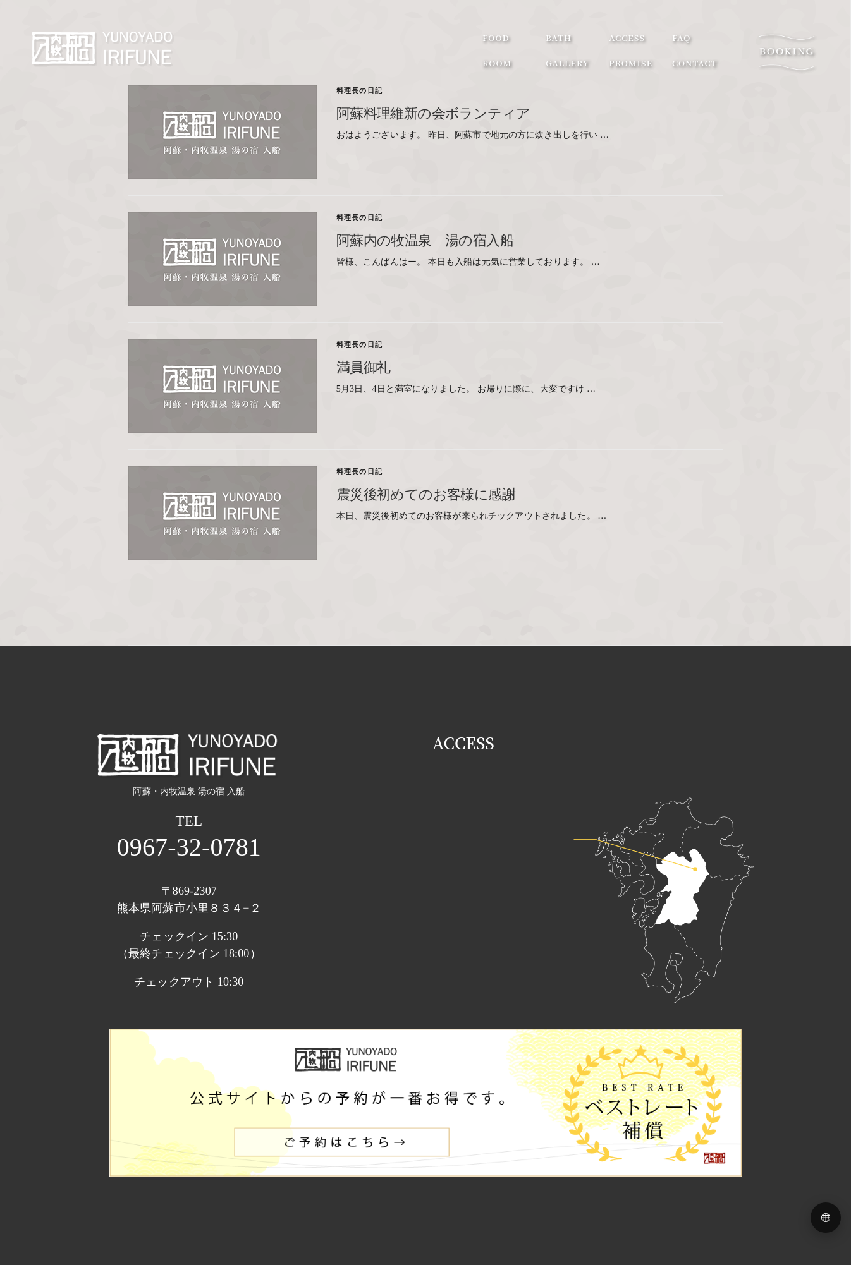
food (496, 38)
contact (694, 63)
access (627, 38)
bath (559, 38)
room (496, 63)
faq (681, 38)
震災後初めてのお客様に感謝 (425, 493)
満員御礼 (363, 366)
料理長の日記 (359, 90)
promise (630, 63)
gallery (567, 63)
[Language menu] (826, 1217)
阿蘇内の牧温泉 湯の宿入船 (424, 239)
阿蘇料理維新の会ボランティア (433, 112)
